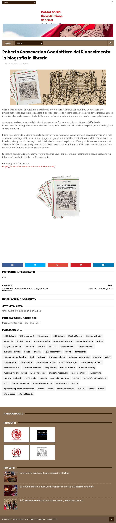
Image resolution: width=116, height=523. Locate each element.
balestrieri (29, 346)
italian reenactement (91, 362)
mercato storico (79, 373)
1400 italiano (10, 336)
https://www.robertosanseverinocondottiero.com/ (28, 166)
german (97, 357)
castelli (41, 346)
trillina (92, 388)
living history (50, 367)
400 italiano (59, 336)
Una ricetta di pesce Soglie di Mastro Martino (44, 473)
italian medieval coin (46, 362)
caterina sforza (67, 346)
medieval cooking (87, 367)
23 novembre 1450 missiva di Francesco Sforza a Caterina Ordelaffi (57, 486)
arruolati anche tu (84, 341)
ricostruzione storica (42, 383)
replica (76, 378)
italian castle (26, 362)
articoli (100, 341)
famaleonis (80, 352)
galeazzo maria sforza (79, 357)
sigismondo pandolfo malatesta (19, 388)
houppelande (10, 362)
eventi (68, 352)
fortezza (41, 357)
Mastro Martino (75, 336)
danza (27, 352)
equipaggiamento (52, 352)
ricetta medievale (20, 383)
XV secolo (8, 341)
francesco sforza (57, 357)
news (25, 63)
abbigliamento (24, 341)
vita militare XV (26, 394)
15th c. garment (26, 336)
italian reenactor (11, 367)
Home (8, 43)
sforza (75, 383)
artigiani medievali (12, 346)
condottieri (13, 63)
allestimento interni (62, 341)
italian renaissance (32, 367)
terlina (41, 388)
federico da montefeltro (15, 357)
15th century (44, 336)
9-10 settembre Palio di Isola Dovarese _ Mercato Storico (51, 500)
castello (52, 346)
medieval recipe (38, 373)
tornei (50, 388)
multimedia (30, 378)
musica (43, 378)
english (37, 352)
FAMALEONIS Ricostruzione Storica (52, 16)
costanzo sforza (85, 346)
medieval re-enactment (15, 373)
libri (20, 63)
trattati (81, 388)
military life (95, 373)
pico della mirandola (59, 378)
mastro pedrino (67, 367)
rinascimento (62, 383)
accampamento (42, 341)
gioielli (107, 357)
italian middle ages (68, 362)
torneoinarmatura (65, 388)
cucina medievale (12, 352)
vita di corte (9, 394)
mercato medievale (58, 373)
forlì (32, 357)
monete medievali (12, 378)
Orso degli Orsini (93, 336)
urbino (101, 388)
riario (6, 383)
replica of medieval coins (94, 378)
